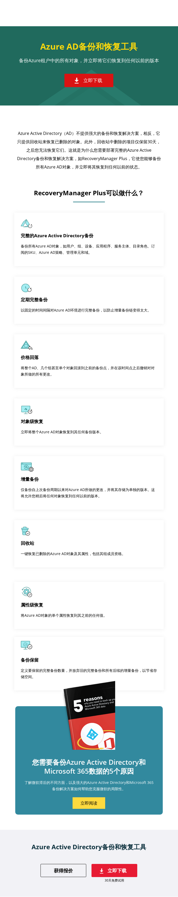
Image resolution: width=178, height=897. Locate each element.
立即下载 (92, 80)
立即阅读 (88, 803)
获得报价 (63, 870)
